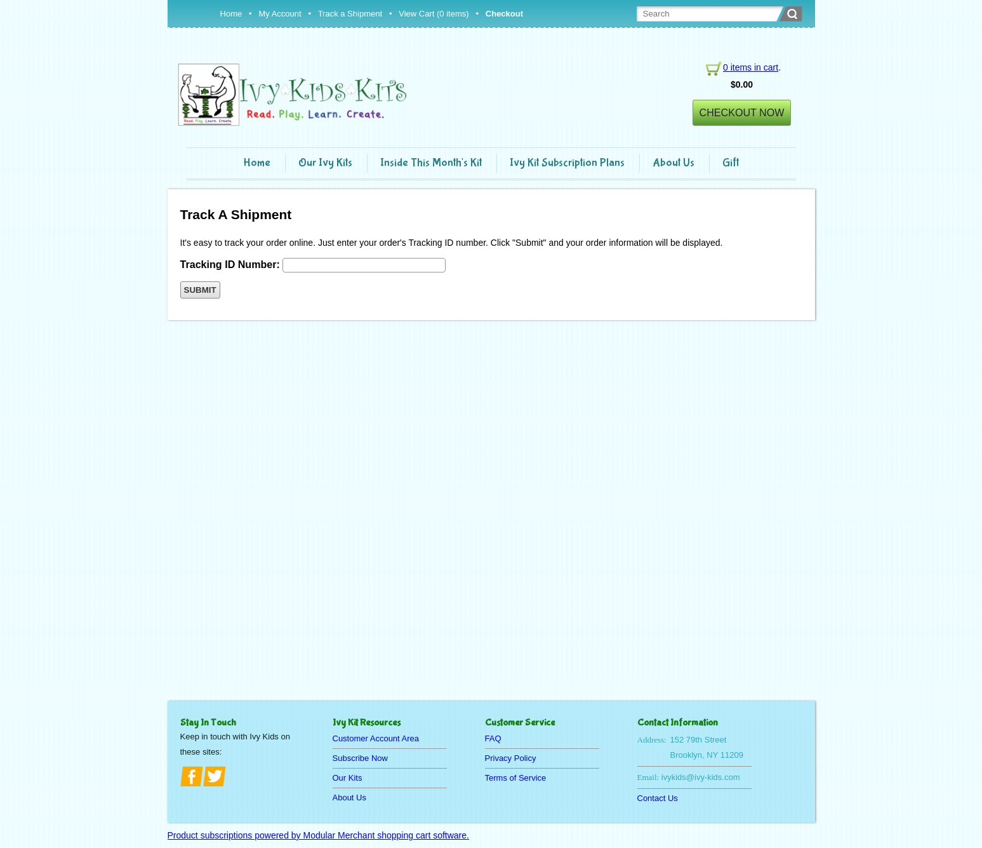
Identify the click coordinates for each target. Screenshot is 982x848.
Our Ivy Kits (325, 163)
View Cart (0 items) (433, 13)
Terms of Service (516, 778)
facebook (191, 776)
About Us (673, 163)
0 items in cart (750, 67)
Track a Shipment (350, 13)
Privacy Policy (510, 758)
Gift (730, 163)
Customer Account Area (376, 738)
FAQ (493, 738)
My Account (279, 13)
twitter (214, 776)
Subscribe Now (360, 758)
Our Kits (347, 778)
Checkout (504, 13)
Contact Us (657, 798)
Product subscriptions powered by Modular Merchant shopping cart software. (318, 835)
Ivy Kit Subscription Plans (567, 163)
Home (231, 13)
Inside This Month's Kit (431, 163)
